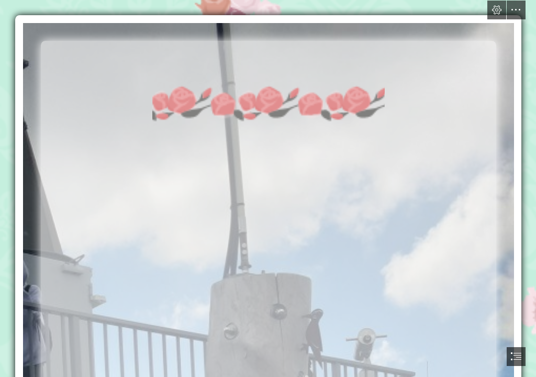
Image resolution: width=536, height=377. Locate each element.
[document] (268, 188)
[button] (496, 10)
